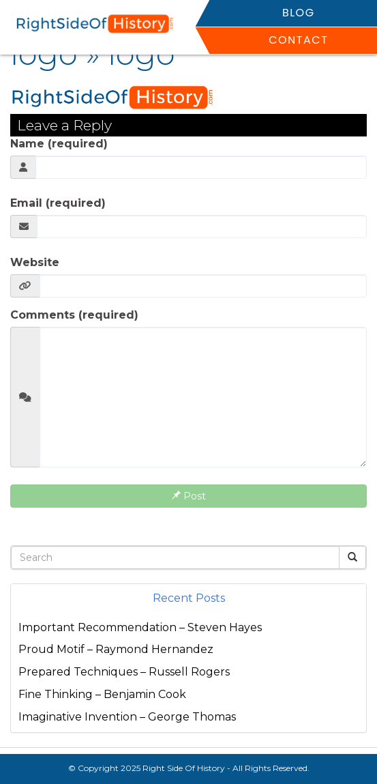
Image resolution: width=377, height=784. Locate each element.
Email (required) (58, 203)
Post (188, 496)
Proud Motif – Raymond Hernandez (115, 649)
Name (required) (59, 143)
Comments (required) (74, 314)
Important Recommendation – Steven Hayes (140, 627)
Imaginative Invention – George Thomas (127, 716)
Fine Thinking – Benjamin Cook (102, 694)
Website (34, 262)
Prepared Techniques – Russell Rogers (124, 671)
